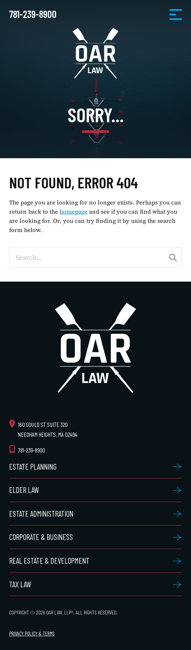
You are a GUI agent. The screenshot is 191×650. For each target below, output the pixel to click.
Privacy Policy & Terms (32, 633)
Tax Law (20, 584)
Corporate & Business (41, 536)
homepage (73, 212)
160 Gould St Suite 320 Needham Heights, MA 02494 (48, 429)
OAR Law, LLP (95, 53)
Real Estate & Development (49, 560)
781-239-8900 (33, 14)
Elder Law (24, 489)
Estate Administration (41, 513)
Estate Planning (33, 466)
